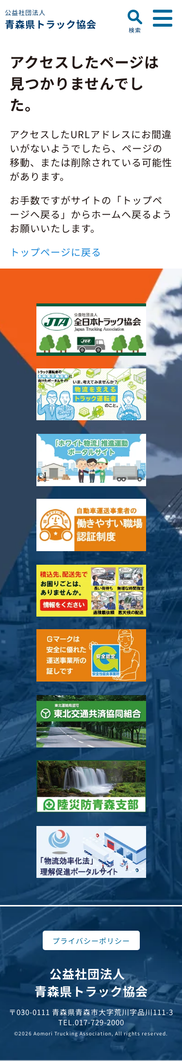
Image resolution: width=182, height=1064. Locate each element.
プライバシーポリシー (91, 941)
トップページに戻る (55, 252)
